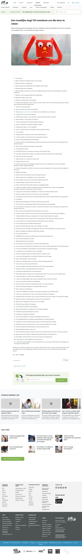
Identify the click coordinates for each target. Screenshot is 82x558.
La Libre (75, 544)
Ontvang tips (59, 380)
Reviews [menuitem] (21, 2)
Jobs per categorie (6, 523)
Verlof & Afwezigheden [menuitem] (41, 7)
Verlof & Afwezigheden (21, 527)
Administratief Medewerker (45, 491)
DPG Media (5, 498)
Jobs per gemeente (6, 527)
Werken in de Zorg (19, 502)
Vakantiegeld (32, 521)
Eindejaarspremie (33, 523)
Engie (3, 500)
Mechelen (31, 505)
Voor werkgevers (61, 2)
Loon (16, 525)
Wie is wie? (44, 538)
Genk (30, 495)
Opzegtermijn (32, 525)
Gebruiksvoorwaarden (60, 522)
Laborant (44, 497)
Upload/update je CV (7, 536)
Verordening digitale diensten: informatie (59, 533)
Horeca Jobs (18, 496)
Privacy (57, 528)
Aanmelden (75, 2)
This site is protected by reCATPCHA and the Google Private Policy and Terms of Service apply (60, 538)
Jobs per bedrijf (6, 521)
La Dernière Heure (67, 544)
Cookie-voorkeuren (59, 529)
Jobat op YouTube (46, 534)
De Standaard (25, 544)
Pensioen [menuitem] (59, 7)
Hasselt (30, 499)
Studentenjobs (19, 500)
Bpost (3, 492)
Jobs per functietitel (7, 525)
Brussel (30, 493)
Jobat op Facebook (46, 526)
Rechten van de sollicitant (60, 524)
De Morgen (33, 544)
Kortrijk (30, 501)
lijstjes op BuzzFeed (25, 112)
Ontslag (17, 529)
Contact (44, 524)
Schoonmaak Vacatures (45, 504)
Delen (65, 360)
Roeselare (31, 506)
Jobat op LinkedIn (46, 530)
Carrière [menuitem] (38, 2)
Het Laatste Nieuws (15, 544)
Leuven (30, 503)
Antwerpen (31, 489)
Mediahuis (4, 508)
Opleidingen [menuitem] (46, 2)
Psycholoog (45, 501)
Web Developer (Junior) (45, 509)
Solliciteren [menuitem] (15, 7)
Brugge (30, 491)
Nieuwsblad (6, 544)
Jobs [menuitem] (14, 2)
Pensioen (17, 531)
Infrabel (4, 504)
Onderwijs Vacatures (20, 498)
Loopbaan (17, 523)
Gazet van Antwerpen (42, 544)
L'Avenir (41, 546)
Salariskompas (32, 519)
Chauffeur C (45, 493)
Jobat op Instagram (47, 528)
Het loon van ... (5, 529)
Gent (30, 497)
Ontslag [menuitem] (52, 7)
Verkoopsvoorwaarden (60, 531)
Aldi (3, 490)
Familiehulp (5, 502)
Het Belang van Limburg (55, 544)
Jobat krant (5, 531)
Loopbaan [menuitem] (24, 7)
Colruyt (4, 494)
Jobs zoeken (5, 519)
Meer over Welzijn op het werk (11, 461)
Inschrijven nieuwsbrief (5, 533)
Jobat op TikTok (46, 532)
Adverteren (44, 522)
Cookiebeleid (58, 526)
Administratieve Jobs (20, 490)
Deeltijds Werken (19, 492)
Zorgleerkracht (45, 511)
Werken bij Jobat (46, 536)
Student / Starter (19, 519)
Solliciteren (18, 521)
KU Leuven (4, 506)
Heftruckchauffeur (46, 495)
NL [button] (68, 2)
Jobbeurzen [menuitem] (29, 2)
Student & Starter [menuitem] (5, 7)
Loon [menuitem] (31, 7)
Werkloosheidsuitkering (34, 528)
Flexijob (17, 494)
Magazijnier (45, 499)
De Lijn (4, 496)
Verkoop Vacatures (46, 506)
